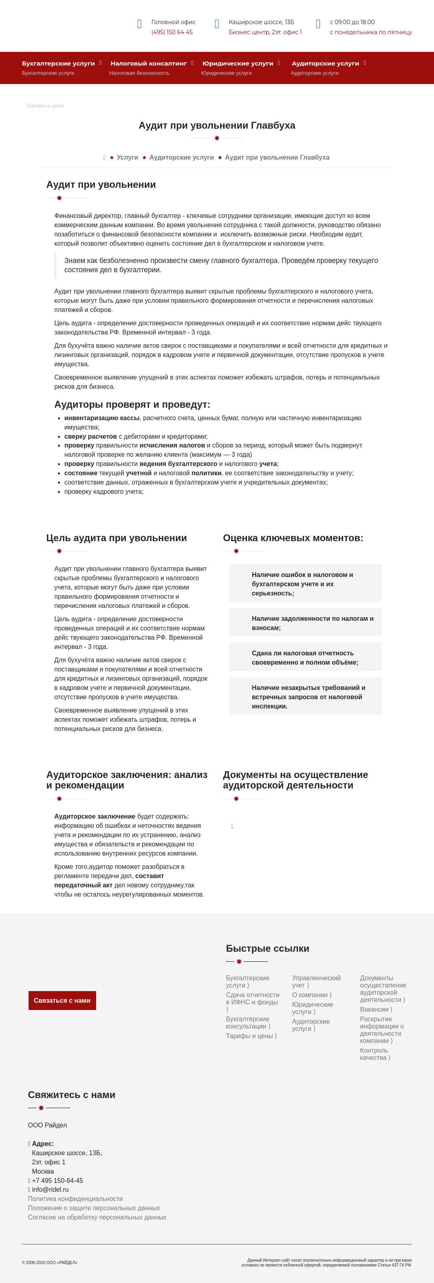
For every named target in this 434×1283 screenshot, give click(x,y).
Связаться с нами (62, 1000)
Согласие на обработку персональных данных (97, 1217)
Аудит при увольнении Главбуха (277, 157)
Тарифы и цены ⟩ (251, 1036)
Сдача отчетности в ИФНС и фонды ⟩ (253, 1002)
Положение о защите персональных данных (94, 1208)
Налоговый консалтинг (152, 63)
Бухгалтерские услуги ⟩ (247, 982)
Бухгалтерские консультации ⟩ (248, 1023)
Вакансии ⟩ (376, 1009)
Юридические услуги (241, 63)
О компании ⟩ (312, 995)
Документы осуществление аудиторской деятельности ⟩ (383, 989)
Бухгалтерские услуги (62, 63)
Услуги (127, 157)
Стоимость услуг (54, 96)
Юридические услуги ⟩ (312, 1008)
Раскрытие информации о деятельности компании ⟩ (382, 1030)
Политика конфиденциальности (75, 1198)
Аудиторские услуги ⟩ (311, 1025)
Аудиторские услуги (329, 63)
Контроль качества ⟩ (375, 1054)
